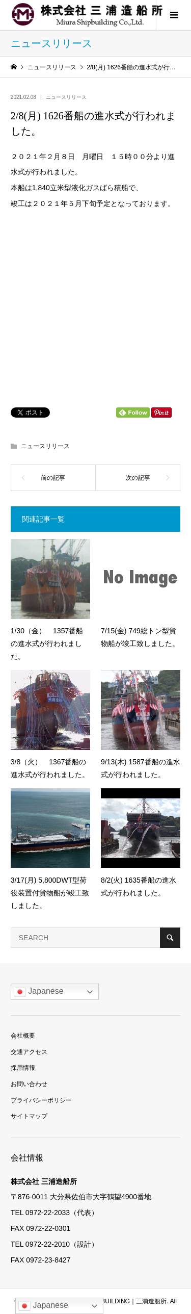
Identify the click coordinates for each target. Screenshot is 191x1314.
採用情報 (23, 1067)
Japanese (39, 992)
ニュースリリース (66, 97)
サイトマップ (29, 1116)
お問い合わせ (29, 1084)
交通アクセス (29, 1051)
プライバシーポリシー (41, 1100)
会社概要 (23, 1035)
